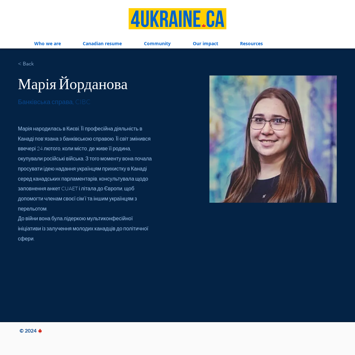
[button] (47, 43)
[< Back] (30, 63)
